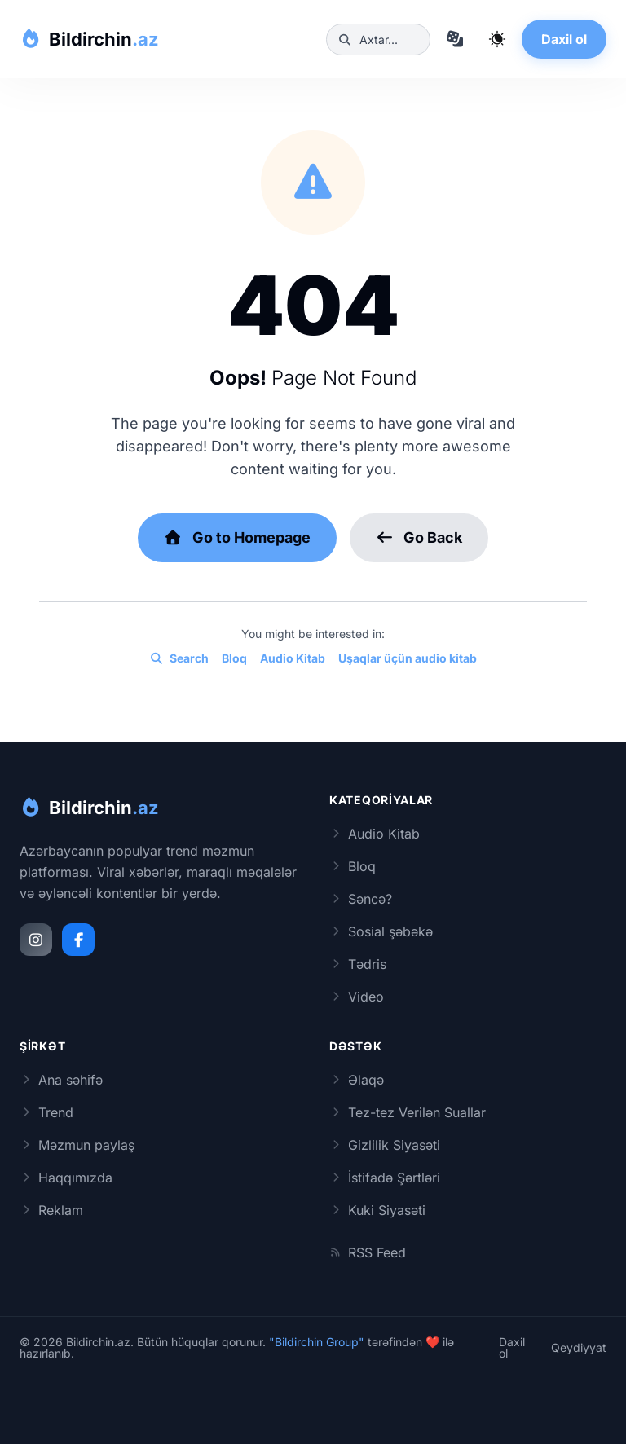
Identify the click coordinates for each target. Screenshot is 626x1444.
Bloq (234, 658)
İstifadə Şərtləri (384, 1177)
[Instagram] (36, 939)
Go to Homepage (237, 537)
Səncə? (360, 899)
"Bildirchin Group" (316, 1342)
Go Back (419, 537)
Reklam (51, 1210)
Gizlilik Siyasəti (384, 1145)
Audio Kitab (292, 658)
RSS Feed (367, 1252)
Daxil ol (564, 39)
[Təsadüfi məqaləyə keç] (455, 39)
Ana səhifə (61, 1080)
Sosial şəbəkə (381, 931)
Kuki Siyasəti (377, 1210)
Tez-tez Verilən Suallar (407, 1112)
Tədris (357, 964)
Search (179, 658)
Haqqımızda (66, 1177)
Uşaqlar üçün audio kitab (407, 658)
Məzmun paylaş (77, 1145)
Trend (46, 1112)
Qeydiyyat (578, 1348)
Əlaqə (356, 1080)
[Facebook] (78, 939)
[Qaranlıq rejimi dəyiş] (497, 39)
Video (356, 996)
